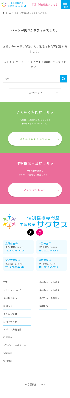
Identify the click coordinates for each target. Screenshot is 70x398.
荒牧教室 (45, 259)
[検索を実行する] (63, 79)
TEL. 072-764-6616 (14, 267)
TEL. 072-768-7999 (48, 267)
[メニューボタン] (65, 4)
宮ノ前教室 (12, 259)
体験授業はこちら (45, 4)
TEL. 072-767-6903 (48, 250)
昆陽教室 (11, 243)
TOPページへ (35, 92)
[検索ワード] (35, 79)
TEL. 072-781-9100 (14, 250)
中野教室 (45, 243)
